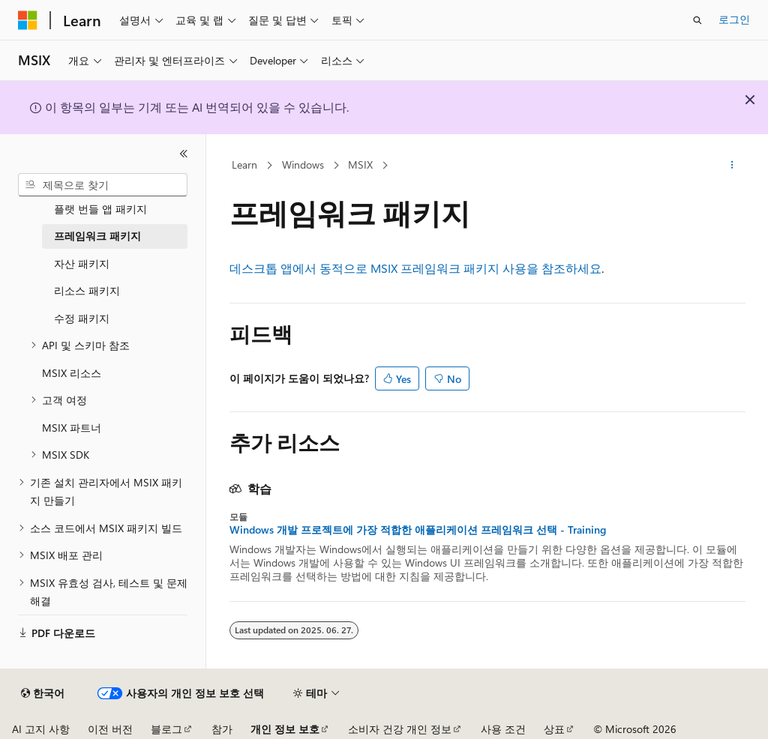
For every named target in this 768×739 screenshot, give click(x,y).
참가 (222, 729)
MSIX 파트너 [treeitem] (71, 427)
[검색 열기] (697, 20)
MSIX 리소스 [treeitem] (71, 373)
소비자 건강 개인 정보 (400, 729)
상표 (554, 729)
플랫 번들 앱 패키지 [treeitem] (100, 209)
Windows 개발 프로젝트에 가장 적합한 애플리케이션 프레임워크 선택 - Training (418, 530)
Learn (244, 164)
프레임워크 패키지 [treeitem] (97, 236)
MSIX (360, 164)
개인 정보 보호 (285, 729)
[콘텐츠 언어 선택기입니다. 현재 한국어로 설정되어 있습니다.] (43, 693)
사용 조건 (503, 729)
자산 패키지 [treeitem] (82, 263)
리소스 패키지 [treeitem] (87, 290)
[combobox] (103, 185)
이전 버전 (110, 729)
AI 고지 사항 (41, 729)
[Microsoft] (28, 20)
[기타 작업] (731, 166)
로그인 (734, 19)
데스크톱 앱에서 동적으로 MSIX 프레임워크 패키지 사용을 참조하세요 (416, 268)
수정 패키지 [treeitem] (82, 318)
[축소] (184, 153)
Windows (303, 164)
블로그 (166, 729)
